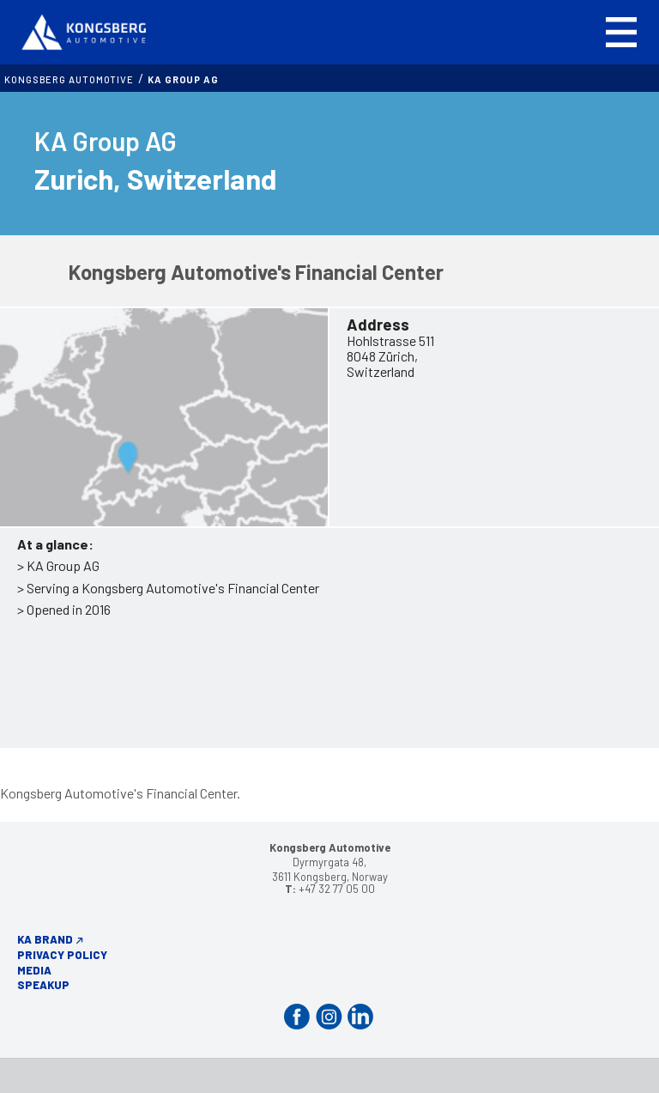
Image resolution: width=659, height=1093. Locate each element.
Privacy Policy (62, 955)
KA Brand (45, 939)
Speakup (43, 985)
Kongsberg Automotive (69, 79)
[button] (621, 32)
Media (34, 970)
